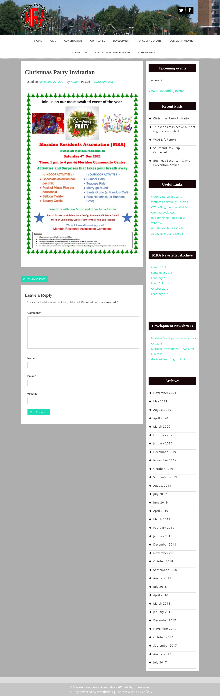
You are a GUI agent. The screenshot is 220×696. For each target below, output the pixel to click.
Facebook (189, 10)
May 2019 (157, 283)
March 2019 (162, 519)
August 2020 (162, 410)
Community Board (181, 40)
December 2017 (164, 620)
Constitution (73, 40)
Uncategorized (103, 81)
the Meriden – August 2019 (168, 359)
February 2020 (160, 294)
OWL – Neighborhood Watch (169, 207)
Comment (34, 312)
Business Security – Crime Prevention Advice (171, 163)
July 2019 (160, 494)
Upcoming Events (150, 40)
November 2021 (165, 393)
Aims (53, 40)
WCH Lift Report (164, 139)
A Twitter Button (181, 10)
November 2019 (165, 460)
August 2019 (162, 485)
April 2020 (160, 418)
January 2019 (162, 536)
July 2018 (160, 586)
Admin (75, 81)
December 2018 (164, 544)
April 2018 (160, 595)
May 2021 (160, 401)
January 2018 (162, 612)
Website (32, 394)
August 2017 (162, 654)
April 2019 (160, 511)
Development (122, 40)
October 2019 (159, 288)
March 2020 (162, 426)
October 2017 (163, 637)
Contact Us (79, 52)
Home (38, 40)
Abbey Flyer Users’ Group (167, 233)
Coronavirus (146, 52)
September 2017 (165, 645)
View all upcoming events (167, 91)
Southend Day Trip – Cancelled (167, 150)
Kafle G (147, 692)
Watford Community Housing (169, 202)
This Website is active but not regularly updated (174, 129)
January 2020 (162, 443)
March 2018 (158, 267)
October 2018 (163, 561)
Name (31, 358)
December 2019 (164, 452)
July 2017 (160, 662)
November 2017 (165, 629)
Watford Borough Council (167, 196)
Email (31, 376)
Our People (97, 40)
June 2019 (160, 502)
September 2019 (165, 477)
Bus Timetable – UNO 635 (167, 228)
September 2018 (161, 272)
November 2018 (165, 553)
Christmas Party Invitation (172, 118)
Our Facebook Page (163, 212)
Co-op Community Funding (112, 52)
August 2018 (162, 578)
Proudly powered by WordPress (90, 692)
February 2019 (160, 278)
